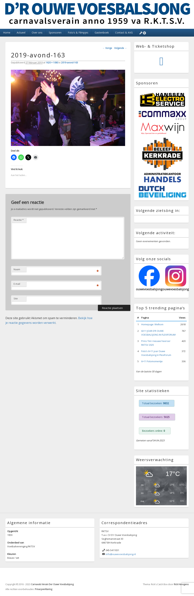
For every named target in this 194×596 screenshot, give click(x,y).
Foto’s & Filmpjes (78, 32)
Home (6, 32)
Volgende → (120, 48)
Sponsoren (55, 32)
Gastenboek (102, 32)
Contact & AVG (124, 32)
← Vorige (107, 48)
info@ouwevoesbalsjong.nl (121, 554)
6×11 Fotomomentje (152, 361)
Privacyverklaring (43, 589)
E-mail (17, 283)
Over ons (37, 32)
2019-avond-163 (69, 62)
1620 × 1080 (52, 62)
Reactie (19, 219)
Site (16, 298)
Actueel (21, 32)
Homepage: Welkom (152, 324)
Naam (17, 269)
